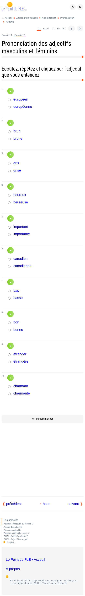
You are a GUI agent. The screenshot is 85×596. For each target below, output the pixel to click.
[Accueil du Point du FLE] (7, 18)
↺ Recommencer (42, 418)
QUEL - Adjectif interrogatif (16, 539)
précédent (14, 504)
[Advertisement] (43, 463)
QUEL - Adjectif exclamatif (15, 536)
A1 (39, 28)
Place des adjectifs (12, 530)
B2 (64, 28)
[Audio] (10, 91)
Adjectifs (10, 22)
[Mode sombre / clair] (73, 7)
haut (46, 504)
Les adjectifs (11, 520)
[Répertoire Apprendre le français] (25, 18)
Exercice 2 (20, 35)
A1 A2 (46, 28)
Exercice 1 (7, 35)
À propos (13, 569)
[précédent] (71, 28)
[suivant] (80, 28)
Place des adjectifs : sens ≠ (16, 533)
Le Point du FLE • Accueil (25, 560)
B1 (58, 28)
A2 (53, 28)
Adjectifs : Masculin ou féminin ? (18, 524)
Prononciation (67, 18)
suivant (73, 504)
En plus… (11, 542)
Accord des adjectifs (13, 527)
